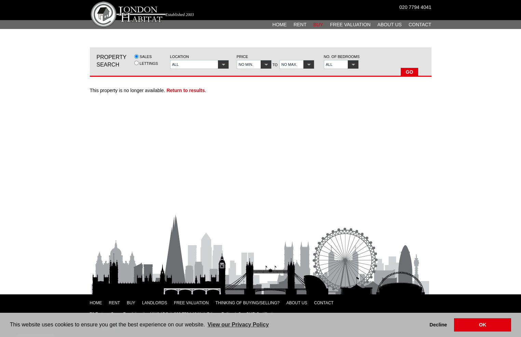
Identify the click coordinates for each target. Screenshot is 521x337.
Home (279, 24)
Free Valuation (350, 24)
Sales (143, 56)
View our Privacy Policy (238, 324)
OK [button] (482, 324)
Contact (420, 24)
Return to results (185, 90)
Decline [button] (438, 324)
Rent (299, 24)
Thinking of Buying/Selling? (247, 303)
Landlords (154, 303)
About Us (390, 24)
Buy (318, 24)
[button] (199, 64)
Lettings (146, 63)
